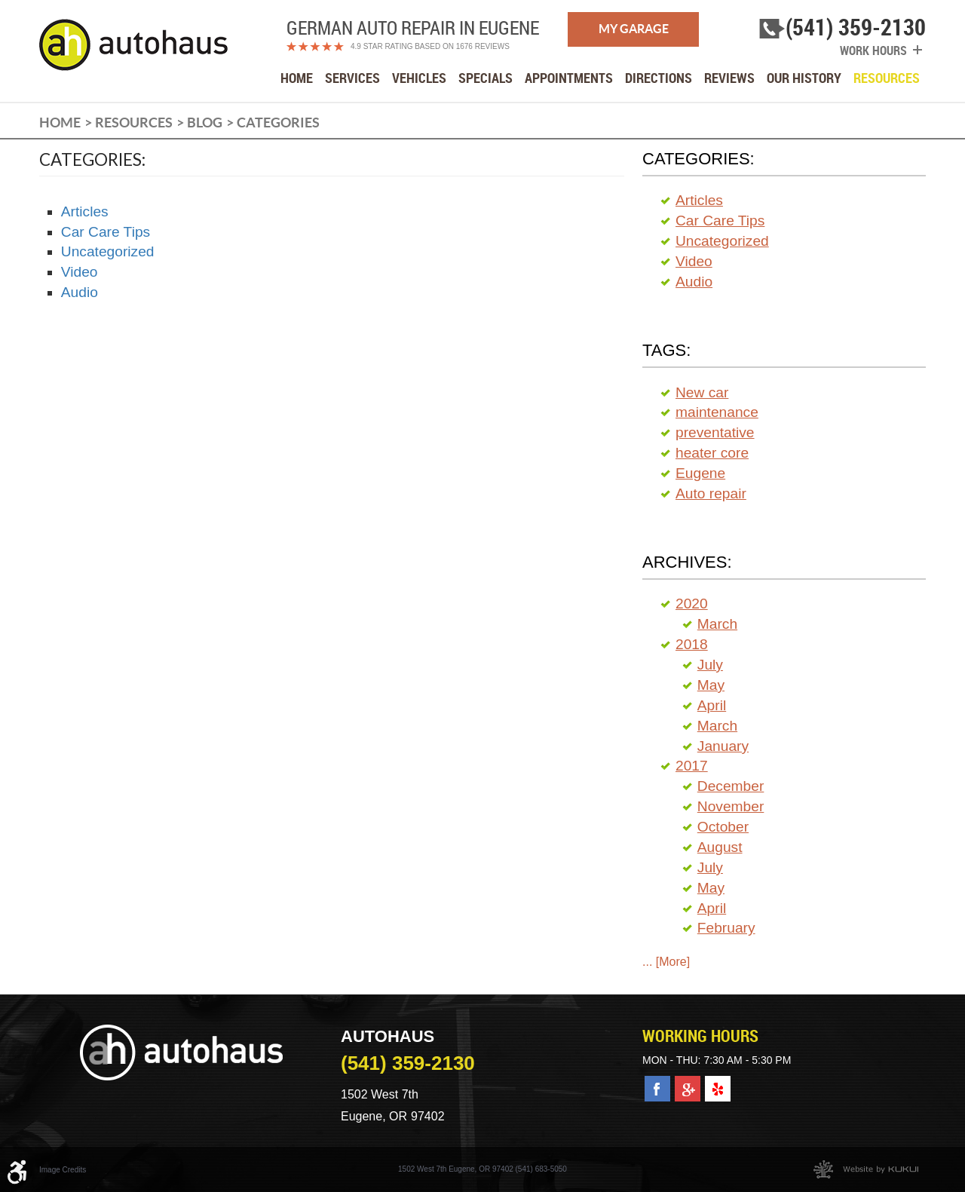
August (720, 847)
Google (687, 1083)
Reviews (729, 78)
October (723, 827)
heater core (712, 453)
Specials (485, 78)
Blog (204, 122)
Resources (886, 78)
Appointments (569, 78)
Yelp (716, 1083)
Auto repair (711, 493)
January (723, 746)
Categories (278, 122)
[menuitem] (296, 77)
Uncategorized (108, 251)
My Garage (634, 28)
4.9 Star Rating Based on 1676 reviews (430, 46)
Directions (658, 78)
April (711, 705)
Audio (79, 292)
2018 (692, 644)
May (711, 685)
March (717, 624)
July (710, 665)
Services (352, 78)
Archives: (687, 562)
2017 (692, 766)
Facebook (657, 1083)
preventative (715, 432)
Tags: (666, 350)
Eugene (700, 473)
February (726, 928)
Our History (804, 78)
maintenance (717, 412)
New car (702, 392)
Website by (865, 1169)
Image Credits (62, 1170)
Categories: (698, 158)
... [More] (666, 961)
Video (79, 272)
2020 (692, 603)
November (730, 806)
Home (296, 78)
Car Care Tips (105, 232)
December (730, 786)
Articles (85, 211)
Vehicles (419, 78)
